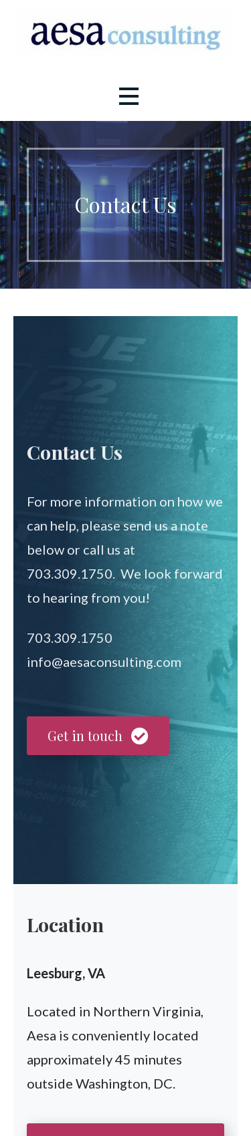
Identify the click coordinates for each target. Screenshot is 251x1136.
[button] (128, 96)
